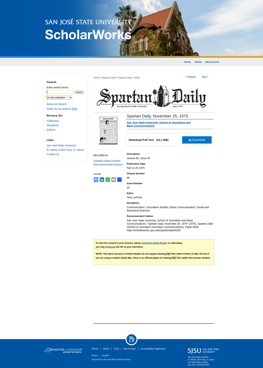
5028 (136, 77)
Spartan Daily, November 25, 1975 (157, 116)
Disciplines (53, 125)
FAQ (116, 348)
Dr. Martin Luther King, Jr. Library (65, 149)
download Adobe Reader (154, 243)
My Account (130, 348)
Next (204, 76)
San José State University (61, 145)
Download (197, 139)
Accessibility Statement (153, 348)
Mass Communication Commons (108, 164)
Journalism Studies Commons (107, 160)
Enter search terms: (58, 87)
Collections (53, 120)
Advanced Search (57, 104)
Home (96, 77)
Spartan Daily (108, 77)
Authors (51, 129)
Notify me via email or (62, 108)
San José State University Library (117, 359)
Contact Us (53, 154)
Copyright (105, 355)
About (106, 348)
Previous (191, 76)
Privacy (95, 355)
